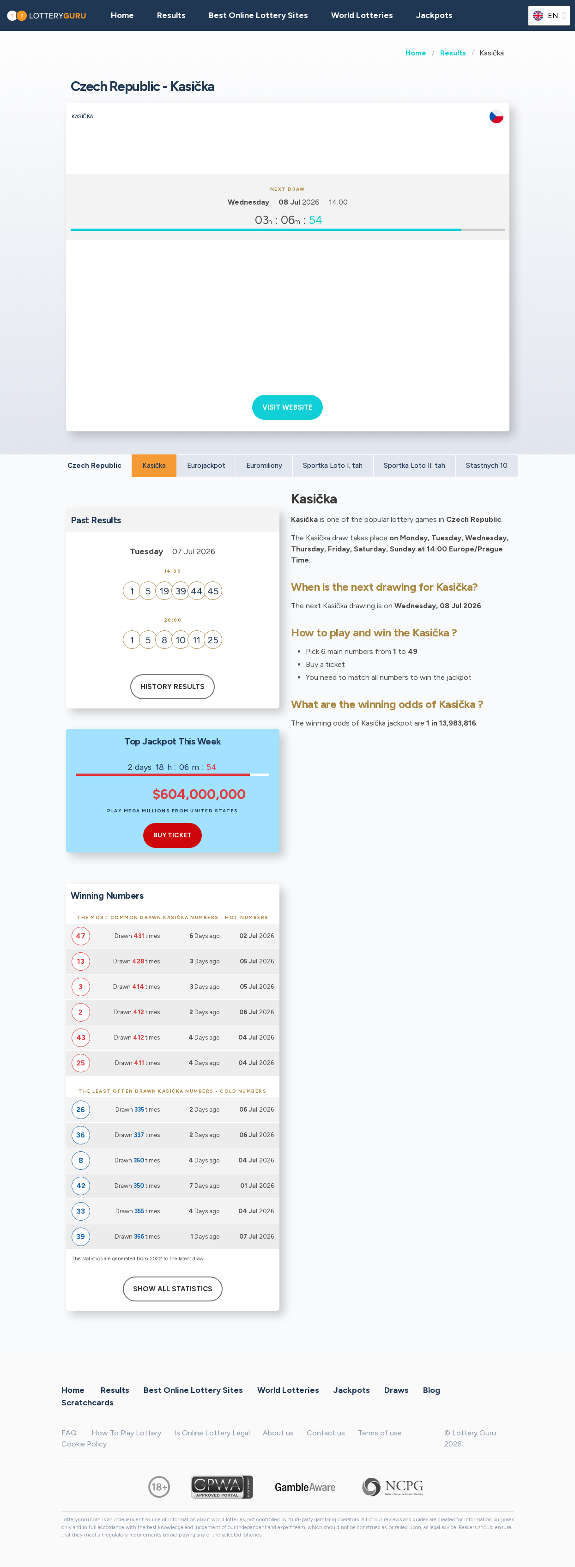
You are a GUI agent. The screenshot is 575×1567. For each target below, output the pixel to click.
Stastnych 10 (487, 465)
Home (416, 52)
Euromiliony (264, 465)
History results (172, 687)
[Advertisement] (287, 314)
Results (453, 52)
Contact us (326, 1432)
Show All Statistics (172, 1289)
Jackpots (434, 15)
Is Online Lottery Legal (212, 1432)
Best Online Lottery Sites (258, 15)
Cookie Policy (84, 1444)
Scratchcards (87, 1402)
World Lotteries (362, 15)
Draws (396, 1390)
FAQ (69, 1432)
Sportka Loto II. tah (414, 465)
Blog (431, 1390)
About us (278, 1432)
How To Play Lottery (126, 1432)
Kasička (154, 465)
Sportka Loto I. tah (333, 465)
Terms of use (380, 1432)
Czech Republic (94, 465)
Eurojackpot (206, 465)
